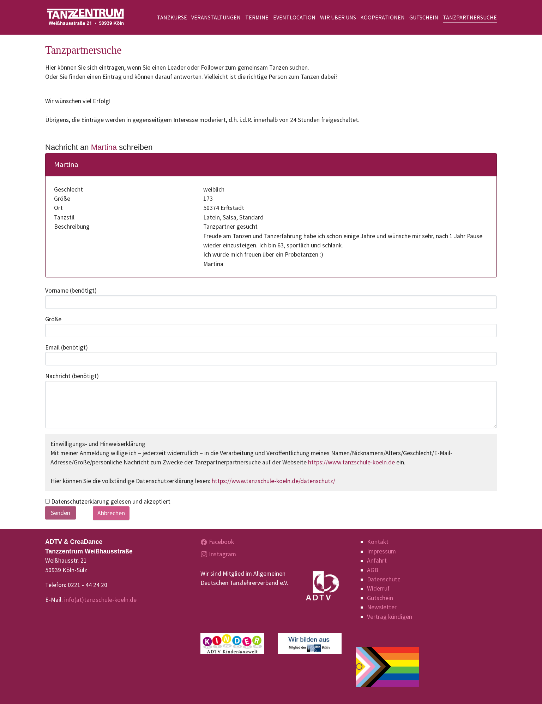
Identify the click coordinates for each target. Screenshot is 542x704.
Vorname (71, 290)
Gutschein (380, 598)
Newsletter (382, 607)
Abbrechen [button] (111, 513)
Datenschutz (383, 579)
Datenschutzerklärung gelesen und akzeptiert (107, 501)
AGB (372, 570)
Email (66, 347)
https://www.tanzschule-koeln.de (351, 462)
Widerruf (378, 588)
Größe (53, 319)
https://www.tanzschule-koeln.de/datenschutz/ (273, 481)
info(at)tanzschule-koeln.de (100, 600)
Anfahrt (377, 560)
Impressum (381, 551)
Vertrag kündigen (389, 617)
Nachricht (72, 376)
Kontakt (378, 542)
